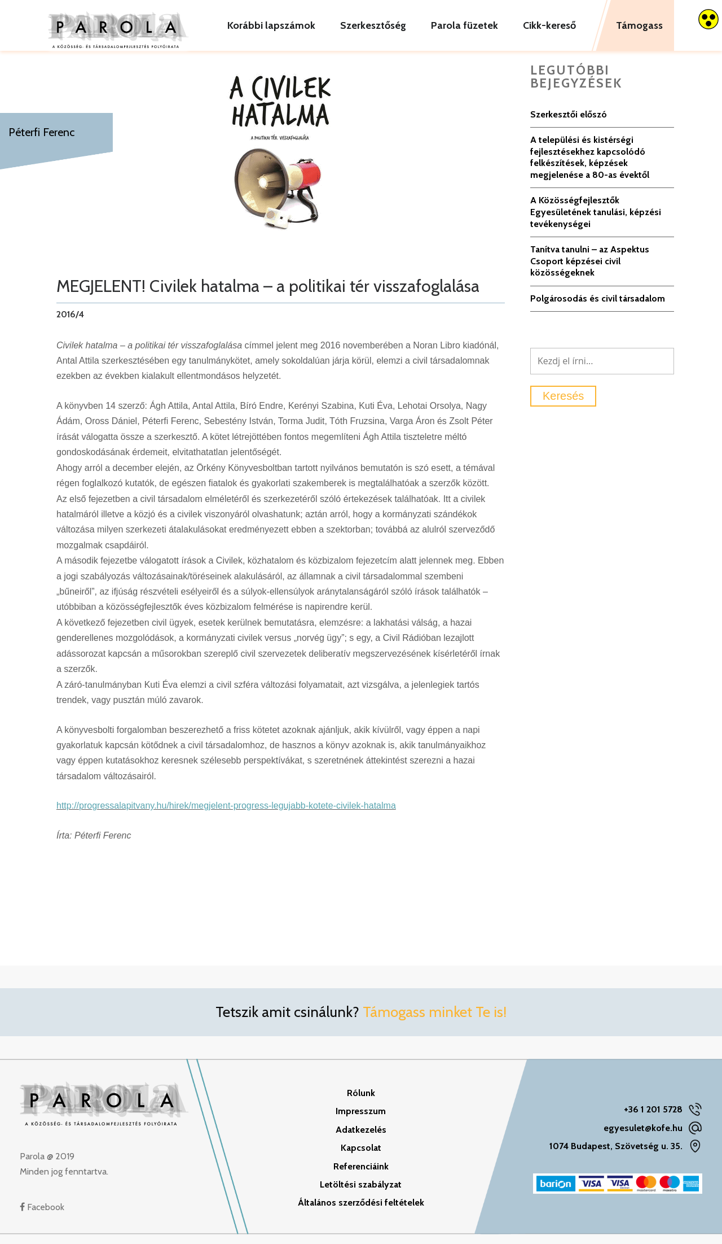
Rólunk (361, 1102)
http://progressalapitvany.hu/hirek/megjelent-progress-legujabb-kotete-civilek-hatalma (226, 815)
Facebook (42, 1216)
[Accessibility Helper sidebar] (708, 19)
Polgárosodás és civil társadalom (597, 307)
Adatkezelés (361, 1138)
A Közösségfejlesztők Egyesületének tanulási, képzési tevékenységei (595, 221)
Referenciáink (361, 1175)
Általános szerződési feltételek (361, 1212)
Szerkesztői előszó (568, 123)
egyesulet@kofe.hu (643, 1137)
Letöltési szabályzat (361, 1194)
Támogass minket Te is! (435, 1021)
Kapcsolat (361, 1157)
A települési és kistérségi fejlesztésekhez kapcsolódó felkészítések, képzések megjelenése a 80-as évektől (589, 167)
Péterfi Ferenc (41, 132)
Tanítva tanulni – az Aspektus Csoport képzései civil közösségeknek (589, 270)
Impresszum (361, 1120)
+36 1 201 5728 (653, 1119)
